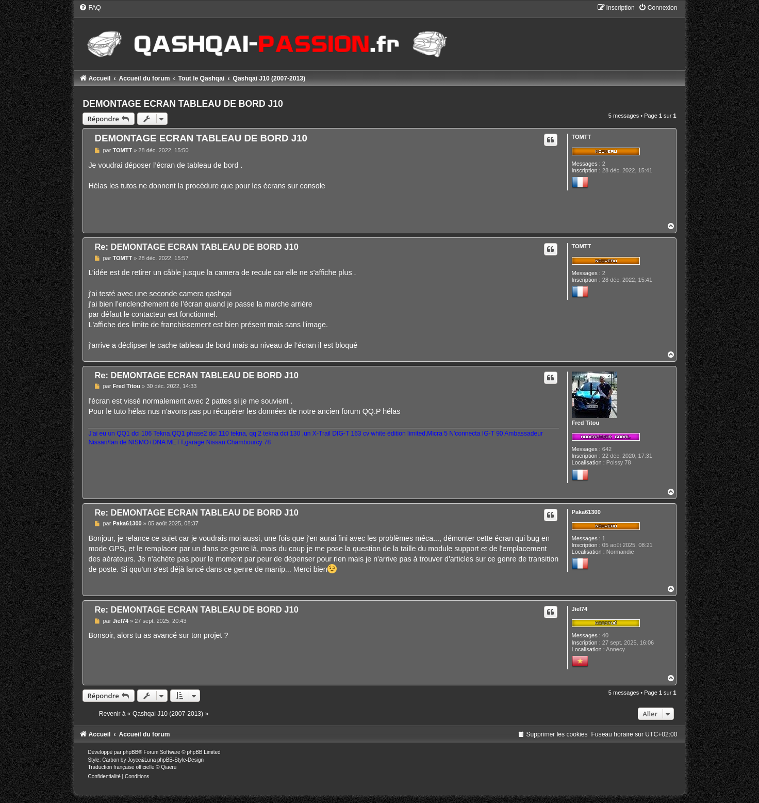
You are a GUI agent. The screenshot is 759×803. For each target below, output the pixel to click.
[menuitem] (90, 7)
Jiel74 (580, 609)
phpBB (130, 752)
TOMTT (581, 137)
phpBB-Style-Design (180, 760)
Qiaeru (168, 767)
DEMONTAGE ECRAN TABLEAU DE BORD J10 (182, 104)
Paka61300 (586, 512)
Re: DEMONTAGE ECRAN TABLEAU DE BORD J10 (196, 246)
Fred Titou (586, 423)
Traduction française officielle (121, 767)
